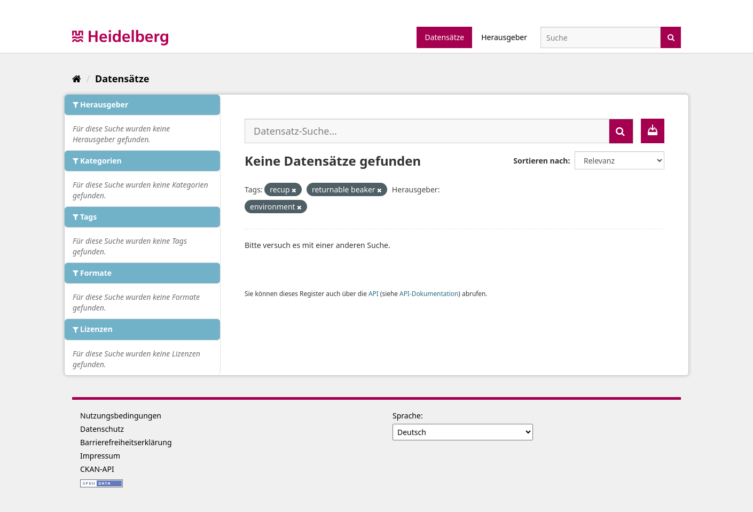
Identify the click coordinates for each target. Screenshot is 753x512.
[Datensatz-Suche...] (427, 131)
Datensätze (444, 37)
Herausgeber (504, 37)
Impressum (100, 456)
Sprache (407, 415)
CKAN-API (97, 469)
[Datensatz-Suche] (600, 37)
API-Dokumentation (428, 293)
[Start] (76, 78)
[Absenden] (671, 36)
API (373, 293)
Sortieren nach (540, 161)
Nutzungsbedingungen (120, 415)
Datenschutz (102, 429)
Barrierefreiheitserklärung (126, 442)
